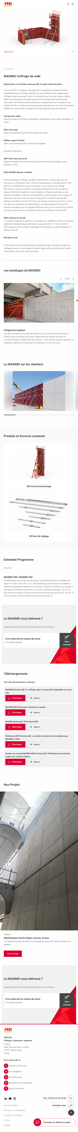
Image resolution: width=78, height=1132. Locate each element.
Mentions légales (11, 1105)
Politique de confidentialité (14, 1110)
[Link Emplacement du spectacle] (39, 1083)
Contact (7, 1120)
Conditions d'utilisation (13, 1115)
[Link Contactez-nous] (39, 1077)
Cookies (7, 1125)
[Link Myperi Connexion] (39, 1088)
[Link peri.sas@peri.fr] (39, 1071)
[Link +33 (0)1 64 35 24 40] (39, 1065)
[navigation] (10, 69)
